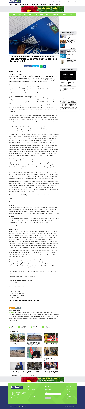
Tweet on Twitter (36, 66)
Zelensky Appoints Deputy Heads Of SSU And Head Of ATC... (70, 41)
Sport (71, 14)
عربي (68, 1)
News (16, 4)
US (12, 14)
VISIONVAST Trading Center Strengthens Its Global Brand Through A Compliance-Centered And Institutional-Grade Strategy (68, 101)
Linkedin (68, 396)
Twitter (67, 391)
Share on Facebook (28, 66)
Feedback (30, 400)
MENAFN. (18, 406)
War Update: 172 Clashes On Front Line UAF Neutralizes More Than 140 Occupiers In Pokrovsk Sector (33, 373)
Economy (49, 14)
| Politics (41, 14)
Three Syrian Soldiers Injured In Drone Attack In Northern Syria (18, 358)
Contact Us (30, 393)
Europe (19, 14)
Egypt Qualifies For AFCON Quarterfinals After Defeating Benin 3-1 (51, 345)
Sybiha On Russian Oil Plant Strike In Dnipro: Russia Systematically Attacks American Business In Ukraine (17, 373)
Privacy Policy (31, 391)
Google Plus (68, 393)
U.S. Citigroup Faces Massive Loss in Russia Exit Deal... (71, 51)
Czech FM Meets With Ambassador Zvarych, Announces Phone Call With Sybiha (50, 359)
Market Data (35, 4)
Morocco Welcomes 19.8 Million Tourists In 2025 (18, 344)
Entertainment (62, 14)
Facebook (68, 389)
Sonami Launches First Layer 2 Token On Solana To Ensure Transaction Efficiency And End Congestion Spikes (68, 97)
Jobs (29, 398)
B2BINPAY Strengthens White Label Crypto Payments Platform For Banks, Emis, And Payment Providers (68, 108)
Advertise (30, 394)
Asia (30, 14)
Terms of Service (31, 389)
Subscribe (48, 397)
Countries (50, 4)
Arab (25, 14)
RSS (67, 398)
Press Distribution (25, 4)
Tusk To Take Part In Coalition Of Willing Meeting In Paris (51, 372)
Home (11, 4)
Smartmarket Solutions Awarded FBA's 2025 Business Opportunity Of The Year (68, 93)
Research (43, 4)
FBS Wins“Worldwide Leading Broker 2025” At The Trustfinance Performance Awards (68, 105)
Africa (36, 14)
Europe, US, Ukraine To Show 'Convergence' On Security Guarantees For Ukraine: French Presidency (34, 344)
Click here (19, 397)
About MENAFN (31, 396)
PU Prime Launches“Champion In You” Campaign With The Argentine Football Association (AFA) (67, 89)
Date (11, 65)
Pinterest (68, 394)
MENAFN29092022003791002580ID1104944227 (24, 301)
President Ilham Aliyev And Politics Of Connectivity (33, 359)
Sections (57, 4)
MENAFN (12, 71)
